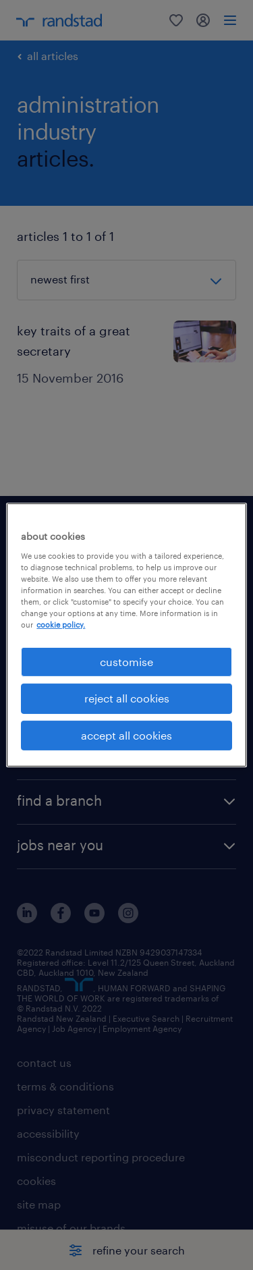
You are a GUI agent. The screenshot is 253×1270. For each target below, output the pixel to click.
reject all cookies (126, 698)
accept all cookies (126, 735)
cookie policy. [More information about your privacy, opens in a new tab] (60, 624)
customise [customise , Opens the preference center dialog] (126, 661)
